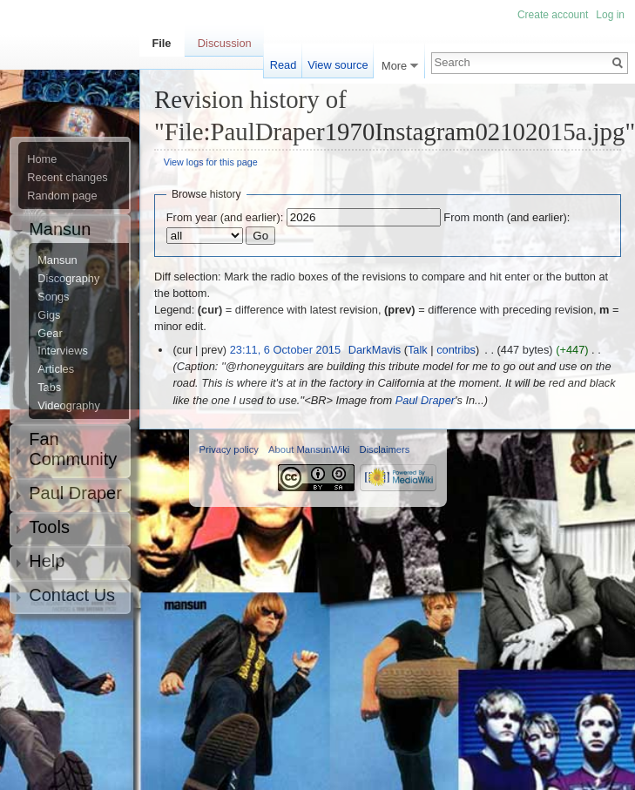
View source (337, 64)
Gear (49, 333)
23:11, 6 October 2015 (285, 349)
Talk (418, 349)
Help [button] (46, 561)
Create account (552, 15)
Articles (55, 369)
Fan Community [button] (73, 449)
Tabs (49, 387)
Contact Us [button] (72, 594)
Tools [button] (49, 527)
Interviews (62, 351)
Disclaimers (385, 449)
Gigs (48, 315)
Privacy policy (229, 449)
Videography (68, 406)
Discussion (225, 43)
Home (42, 159)
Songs (53, 297)
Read (283, 64)
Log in (610, 15)
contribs (456, 349)
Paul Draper (425, 400)
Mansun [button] (60, 229)
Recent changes (67, 178)
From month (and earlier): (506, 217)
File (161, 43)
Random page (62, 196)
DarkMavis (374, 349)
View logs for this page (211, 162)
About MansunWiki (308, 449)
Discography (68, 279)
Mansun (57, 260)
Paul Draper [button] (75, 493)
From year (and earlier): (224, 217)
